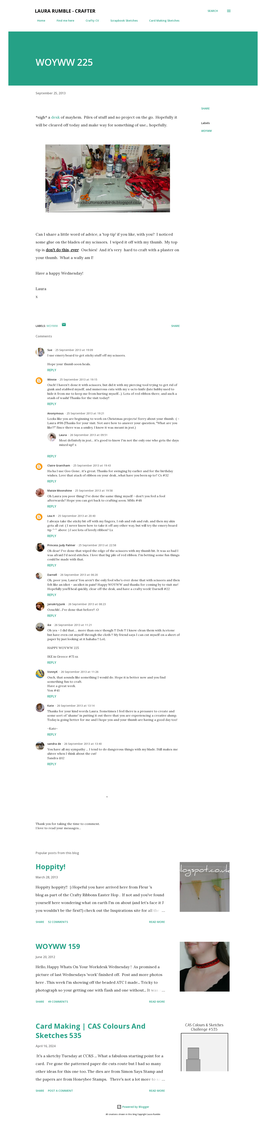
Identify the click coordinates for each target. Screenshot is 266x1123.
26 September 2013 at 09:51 (88, 435)
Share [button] (205, 108)
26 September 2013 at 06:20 (79, 575)
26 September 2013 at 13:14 (75, 705)
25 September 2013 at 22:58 (97, 545)
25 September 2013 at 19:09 (74, 350)
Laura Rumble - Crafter (65, 11)
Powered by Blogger (133, 1107)
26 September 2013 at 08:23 (87, 604)
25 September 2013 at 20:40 (76, 516)
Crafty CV (90, 20)
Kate (50, 705)
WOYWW (206, 131)
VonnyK (52, 672)
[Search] (213, 11)
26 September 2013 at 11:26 (79, 672)
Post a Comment (60, 1090)
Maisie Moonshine (59, 490)
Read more (157, 922)
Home (39, 20)
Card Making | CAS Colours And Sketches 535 (90, 1030)
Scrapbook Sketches (121, 20)
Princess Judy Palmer (61, 545)
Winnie (51, 379)
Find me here (63, 20)
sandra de (54, 744)
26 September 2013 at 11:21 (73, 625)
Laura (63, 435)
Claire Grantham (58, 465)
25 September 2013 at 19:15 (78, 379)
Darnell (52, 575)
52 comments (58, 922)
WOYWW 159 (58, 946)
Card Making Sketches (162, 20)
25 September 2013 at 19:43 (92, 465)
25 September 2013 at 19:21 (85, 413)
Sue (49, 350)
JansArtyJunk (56, 604)
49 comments (58, 1001)
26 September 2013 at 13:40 (83, 744)
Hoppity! (50, 866)
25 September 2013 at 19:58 (94, 490)
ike (49, 625)
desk (56, 117)
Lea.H (51, 516)
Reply (51, 370)
